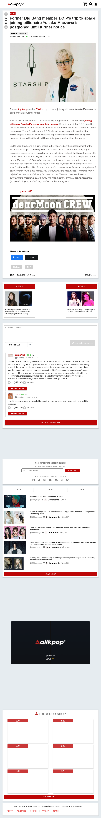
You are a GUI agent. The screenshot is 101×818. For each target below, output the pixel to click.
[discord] (56, 480)
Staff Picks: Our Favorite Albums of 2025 (46, 496)
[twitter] (39, 480)
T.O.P (39, 109)
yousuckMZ (26, 191)
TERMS (56, 811)
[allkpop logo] (16, 4)
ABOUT (9, 811)
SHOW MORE (49, 797)
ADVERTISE (21, 811)
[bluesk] (67, 480)
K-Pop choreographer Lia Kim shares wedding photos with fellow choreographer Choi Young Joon (62, 513)
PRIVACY (45, 811)
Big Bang (22, 109)
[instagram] (44, 480)
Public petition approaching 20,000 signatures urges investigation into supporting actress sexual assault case (62, 559)
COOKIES (33, 811)
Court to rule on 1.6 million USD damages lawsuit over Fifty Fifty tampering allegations (60, 528)
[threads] (62, 480)
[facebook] (33, 480)
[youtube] (50, 480)
